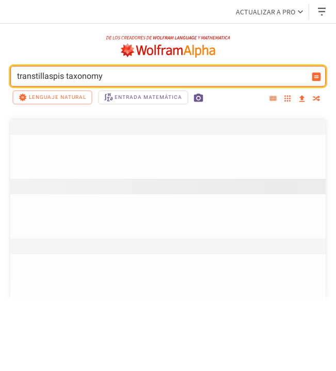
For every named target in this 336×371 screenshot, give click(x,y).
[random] (316, 99)
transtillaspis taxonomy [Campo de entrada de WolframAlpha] (161, 76)
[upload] (302, 99)
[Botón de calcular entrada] (316, 77)
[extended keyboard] (273, 99)
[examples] (287, 99)
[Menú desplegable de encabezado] (322, 11)
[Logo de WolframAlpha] (168, 50)
